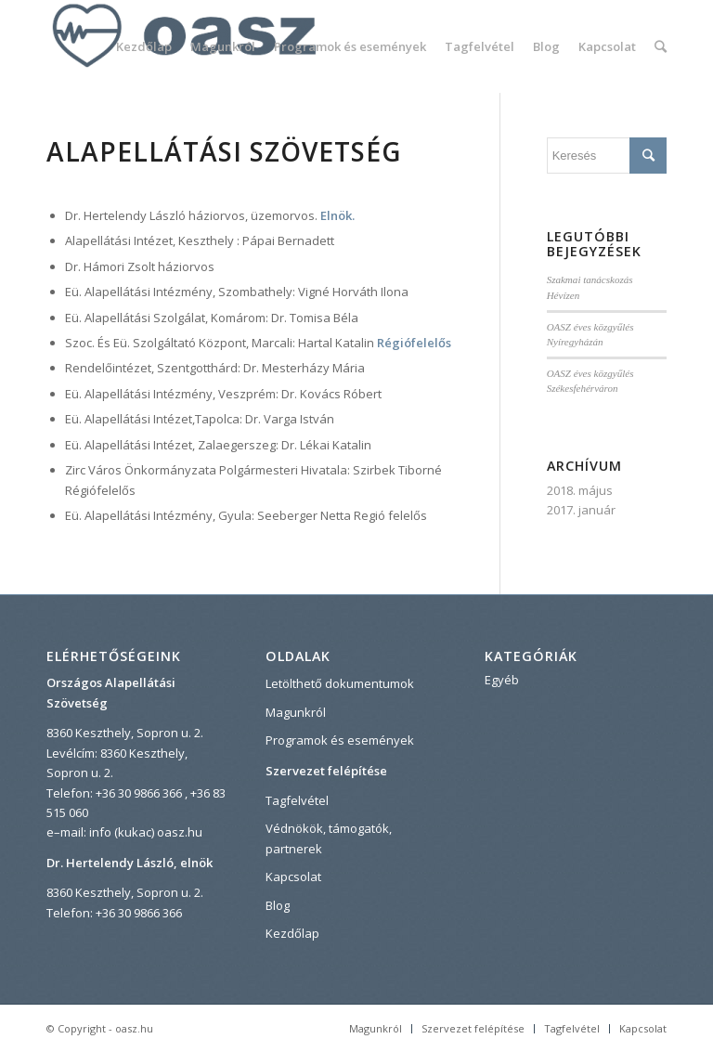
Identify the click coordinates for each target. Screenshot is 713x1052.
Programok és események (340, 740)
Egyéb (502, 679)
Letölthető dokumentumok (340, 683)
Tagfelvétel (297, 800)
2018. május (580, 490)
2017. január (581, 509)
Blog (278, 905)
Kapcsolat (293, 876)
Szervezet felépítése (326, 770)
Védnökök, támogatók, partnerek (329, 838)
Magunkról (296, 712)
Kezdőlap (292, 933)
